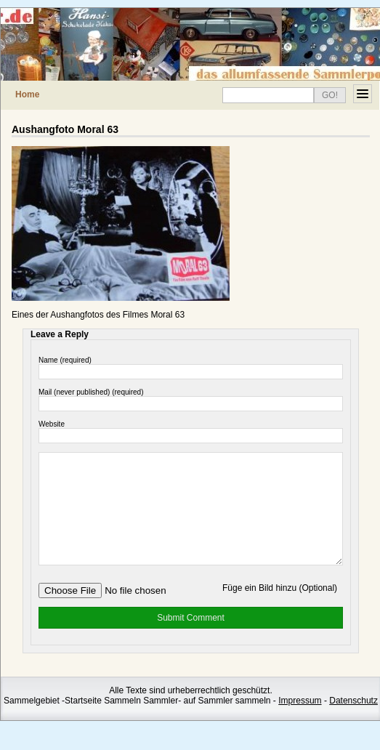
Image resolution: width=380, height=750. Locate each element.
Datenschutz (353, 722)
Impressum (299, 722)
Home (27, 94)
